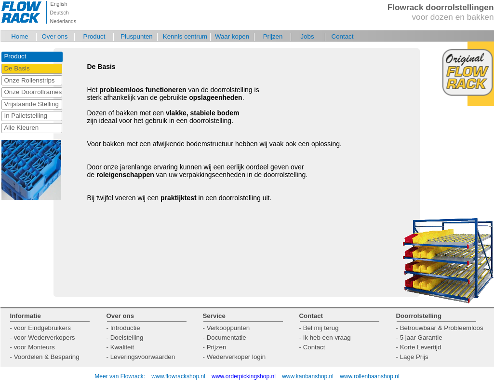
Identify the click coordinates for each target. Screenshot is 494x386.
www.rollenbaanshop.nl (369, 376)
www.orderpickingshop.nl (244, 376)
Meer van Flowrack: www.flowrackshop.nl (149, 376)
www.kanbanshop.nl (308, 376)
